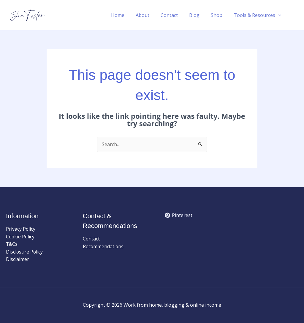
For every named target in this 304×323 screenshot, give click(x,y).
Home (127, 15)
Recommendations (103, 246)
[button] (279, 15)
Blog (199, 15)
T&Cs (12, 244)
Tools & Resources (258, 15)
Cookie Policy (20, 236)
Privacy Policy (21, 229)
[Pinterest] (178, 215)
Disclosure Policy (24, 251)
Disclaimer (17, 259)
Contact (175, 15)
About (150, 15)
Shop (219, 15)
